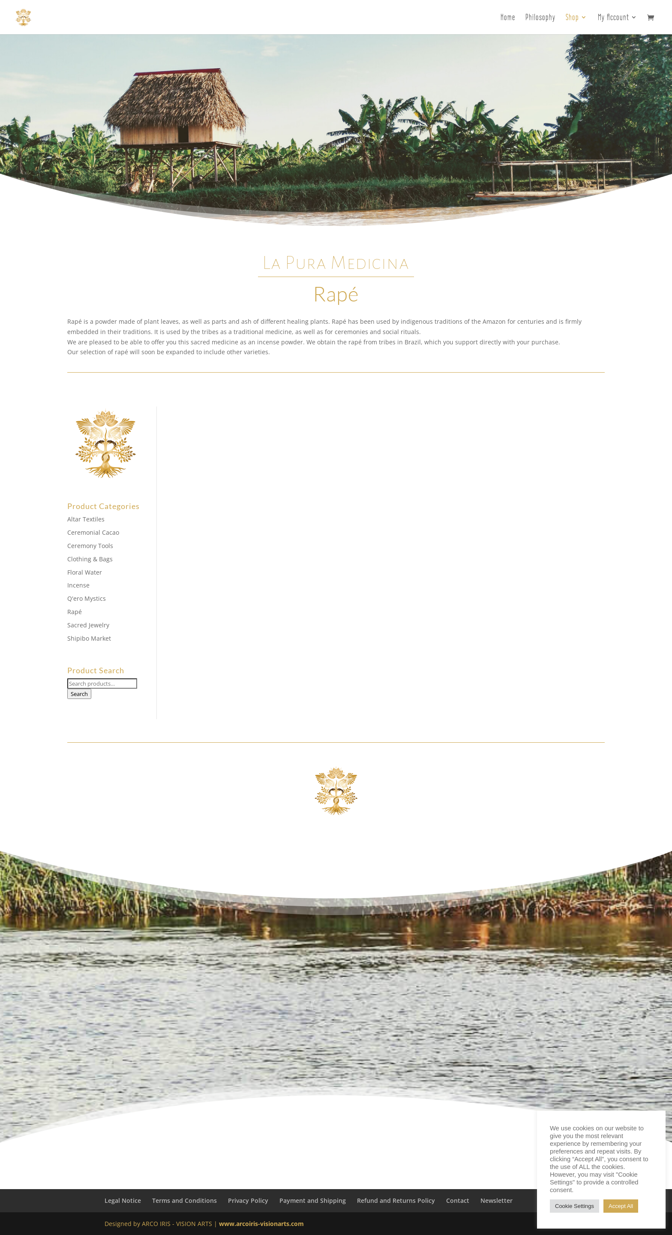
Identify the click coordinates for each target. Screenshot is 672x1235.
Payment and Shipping (312, 1200)
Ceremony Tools (90, 546)
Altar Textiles (86, 519)
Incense (78, 585)
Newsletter (496, 1200)
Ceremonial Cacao (93, 532)
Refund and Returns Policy (396, 1200)
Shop (572, 18)
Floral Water (84, 572)
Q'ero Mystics (86, 598)
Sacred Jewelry (88, 625)
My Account (613, 18)
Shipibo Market (89, 638)
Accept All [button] (621, 1206)
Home (508, 18)
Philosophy (540, 18)
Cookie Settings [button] (574, 1206)
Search (79, 694)
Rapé (74, 612)
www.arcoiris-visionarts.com (261, 1224)
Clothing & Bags (90, 559)
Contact (457, 1200)
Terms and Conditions (184, 1200)
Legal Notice (123, 1200)
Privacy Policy (248, 1200)
